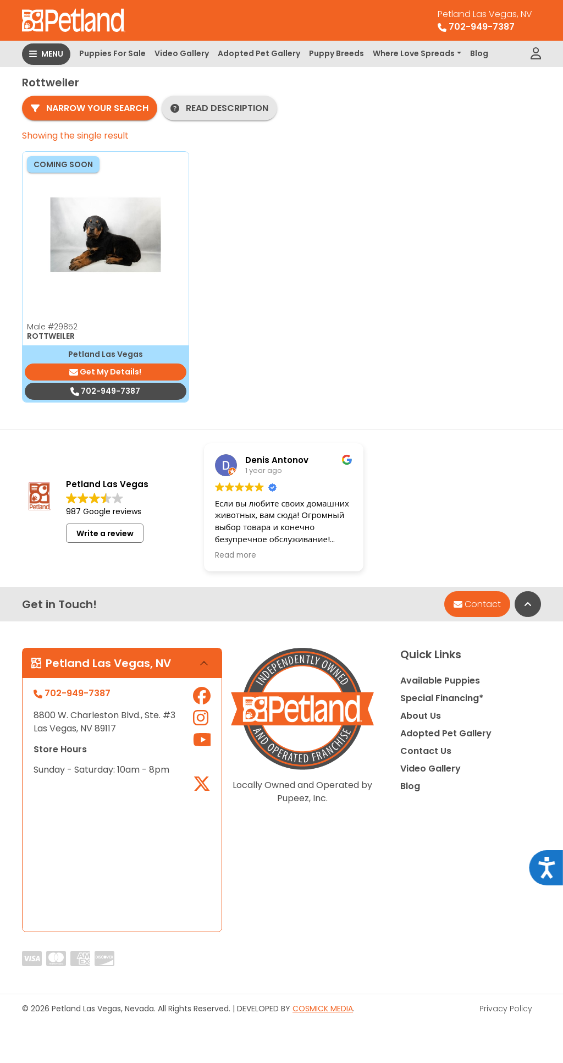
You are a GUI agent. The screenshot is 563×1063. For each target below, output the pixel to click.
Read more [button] (235, 555)
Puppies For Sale (112, 53)
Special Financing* (441, 698)
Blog (479, 53)
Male (52, 326)
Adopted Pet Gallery (259, 53)
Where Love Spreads (414, 53)
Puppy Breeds (336, 53)
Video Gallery (181, 53)
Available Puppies (440, 680)
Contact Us (425, 751)
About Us (420, 715)
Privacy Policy (505, 1008)
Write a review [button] (105, 533)
